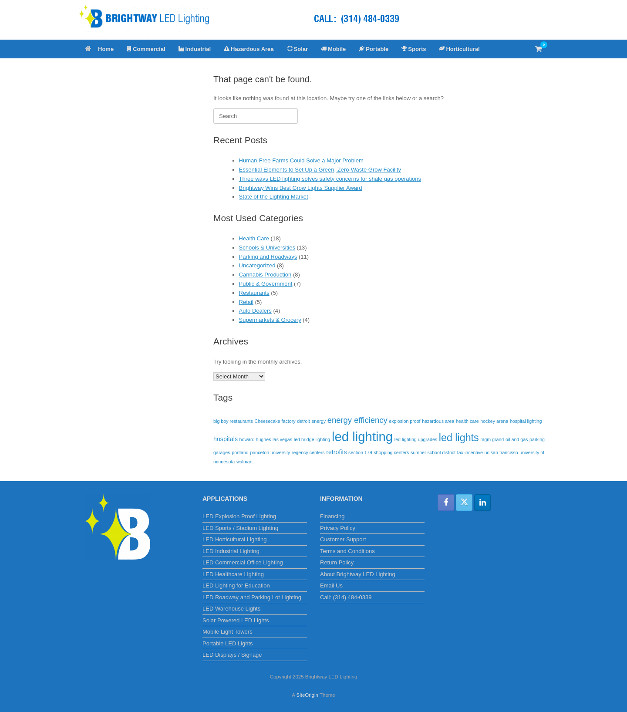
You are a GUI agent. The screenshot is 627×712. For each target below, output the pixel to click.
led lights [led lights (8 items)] (459, 437)
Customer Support (343, 539)
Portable (373, 49)
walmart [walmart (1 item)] (244, 461)
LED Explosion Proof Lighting (239, 516)
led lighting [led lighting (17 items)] (362, 436)
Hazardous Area (249, 49)
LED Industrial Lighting (231, 551)
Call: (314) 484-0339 (346, 597)
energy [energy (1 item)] (318, 421)
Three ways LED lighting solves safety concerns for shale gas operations (330, 178)
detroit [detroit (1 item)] (303, 421)
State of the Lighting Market (273, 196)
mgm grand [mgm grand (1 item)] (492, 439)
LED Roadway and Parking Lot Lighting (251, 597)
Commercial (146, 49)
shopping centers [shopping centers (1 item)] (391, 452)
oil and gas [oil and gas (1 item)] (517, 439)
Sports (413, 49)
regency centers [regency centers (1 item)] (308, 452)
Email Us (331, 585)
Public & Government (266, 283)
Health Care (254, 238)
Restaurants (254, 293)
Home (99, 49)
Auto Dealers (255, 310)
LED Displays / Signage (232, 654)
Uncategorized (257, 265)
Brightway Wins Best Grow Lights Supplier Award (300, 188)
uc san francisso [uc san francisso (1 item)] (501, 452)
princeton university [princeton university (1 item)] (270, 452)
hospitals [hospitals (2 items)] (225, 438)
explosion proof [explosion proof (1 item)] (404, 421)
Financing (332, 516)
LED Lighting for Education (236, 585)
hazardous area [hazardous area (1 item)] (438, 421)
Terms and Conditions (347, 551)
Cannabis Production (265, 274)
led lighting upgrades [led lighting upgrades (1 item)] (415, 439)
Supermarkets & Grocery (270, 320)
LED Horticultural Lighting (234, 539)
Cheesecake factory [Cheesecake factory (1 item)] (274, 421)
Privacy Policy (337, 528)
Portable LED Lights (227, 643)
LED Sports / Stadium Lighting (240, 528)
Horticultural (459, 49)
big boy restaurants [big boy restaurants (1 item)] (233, 421)
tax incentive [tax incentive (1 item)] (470, 452)
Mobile (333, 49)
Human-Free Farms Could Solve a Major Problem (301, 160)
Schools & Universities (267, 247)
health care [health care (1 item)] (467, 421)
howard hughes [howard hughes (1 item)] (255, 439)
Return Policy (337, 562)
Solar (297, 49)
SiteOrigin (307, 695)
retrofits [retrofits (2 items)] (336, 452)
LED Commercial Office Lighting (242, 562)
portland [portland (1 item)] (240, 452)
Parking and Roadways (268, 256)
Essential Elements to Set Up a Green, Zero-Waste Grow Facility (320, 169)
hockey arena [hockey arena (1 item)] (494, 421)
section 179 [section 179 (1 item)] (360, 452)
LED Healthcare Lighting (233, 574)
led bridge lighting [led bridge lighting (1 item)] (312, 439)
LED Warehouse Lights (231, 608)
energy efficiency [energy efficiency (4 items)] (357, 420)
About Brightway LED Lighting (357, 574)
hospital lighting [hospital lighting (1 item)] (526, 421)
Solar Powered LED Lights (235, 620)
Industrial (195, 49)
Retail (246, 302)
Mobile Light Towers (227, 631)
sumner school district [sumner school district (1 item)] (433, 452)
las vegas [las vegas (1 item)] (282, 439)
